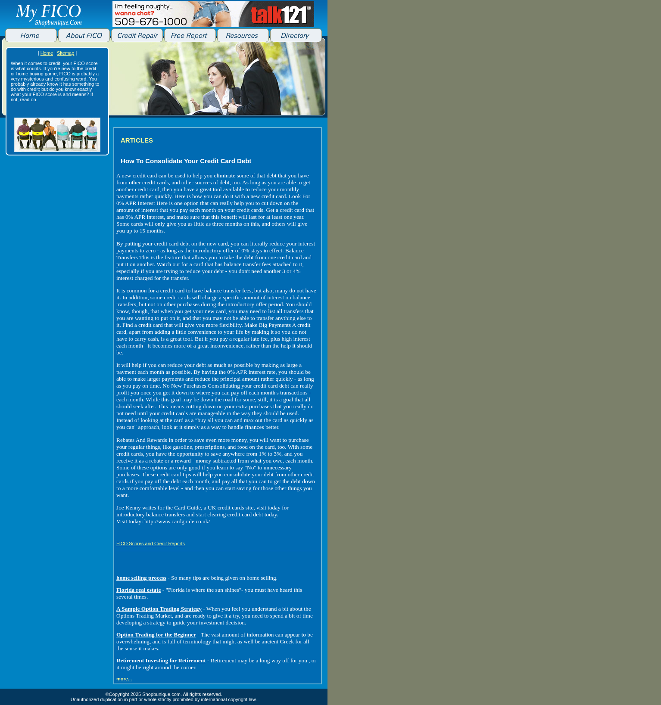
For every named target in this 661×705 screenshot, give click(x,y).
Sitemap (65, 53)
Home (47, 53)
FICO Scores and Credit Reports (150, 543)
